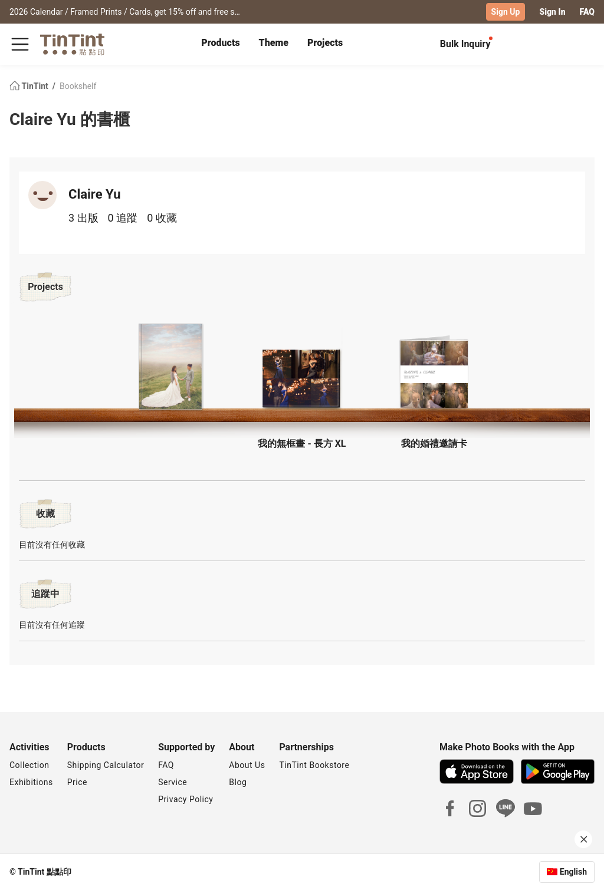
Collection (29, 765)
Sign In (552, 12)
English (573, 871)
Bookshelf (78, 86)
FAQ (587, 12)
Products (220, 42)
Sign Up (505, 12)
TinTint (29, 86)
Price (77, 782)
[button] (170, 367)
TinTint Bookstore (314, 765)
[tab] (220, 44)
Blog (238, 782)
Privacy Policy (185, 799)
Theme (273, 42)
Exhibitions (31, 782)
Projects (325, 42)
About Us (247, 765)
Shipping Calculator (106, 765)
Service (172, 782)
